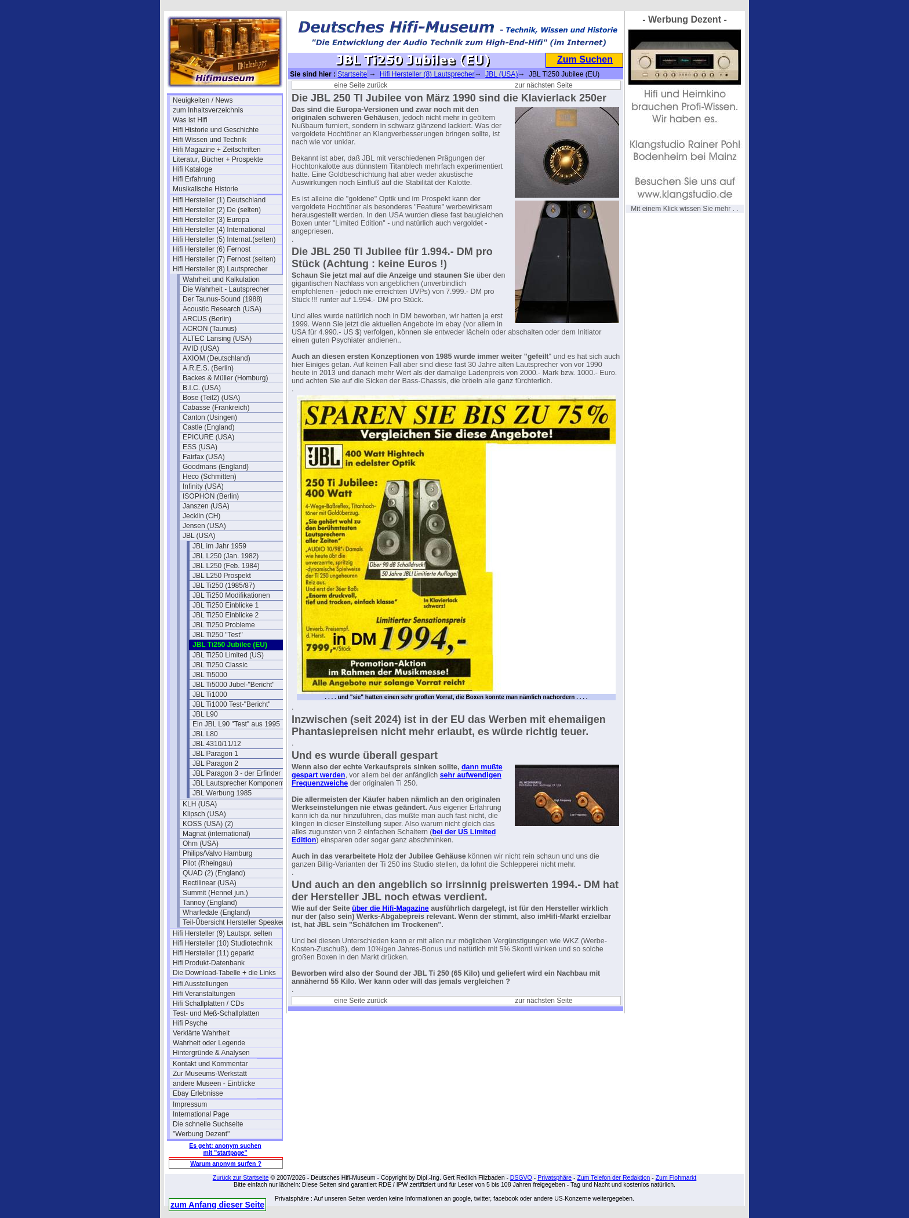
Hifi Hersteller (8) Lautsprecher (220, 269)
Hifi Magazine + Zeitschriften (217, 150)
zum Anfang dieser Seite (217, 1204)
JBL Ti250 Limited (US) (228, 655)
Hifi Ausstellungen (200, 984)
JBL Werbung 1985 (222, 793)
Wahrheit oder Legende (209, 1043)
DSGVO (521, 1177)
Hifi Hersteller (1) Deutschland (219, 200)
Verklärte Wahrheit (201, 1033)
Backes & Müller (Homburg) (225, 378)
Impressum (190, 1104)
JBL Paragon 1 (215, 754)
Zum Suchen (585, 59)
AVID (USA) (201, 348)
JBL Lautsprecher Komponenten (242, 783)
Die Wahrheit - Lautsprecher (226, 289)
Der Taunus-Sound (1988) (223, 299)
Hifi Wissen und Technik (209, 140)
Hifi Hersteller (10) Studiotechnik (222, 943)
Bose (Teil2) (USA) (211, 398)
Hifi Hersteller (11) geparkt (213, 953)
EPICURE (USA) (208, 437)
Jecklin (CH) (201, 516)
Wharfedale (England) (216, 912)
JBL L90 (205, 714)
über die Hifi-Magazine (390, 908)
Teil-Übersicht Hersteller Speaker (233, 922)
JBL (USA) (199, 536)
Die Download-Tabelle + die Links (224, 973)
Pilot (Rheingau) (207, 863)
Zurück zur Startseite (241, 1177)
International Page (201, 1114)
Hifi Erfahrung (194, 179)
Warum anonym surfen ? (225, 1163)
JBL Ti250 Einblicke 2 (225, 615)
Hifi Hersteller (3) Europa (211, 220)
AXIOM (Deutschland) (216, 358)
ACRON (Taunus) (210, 329)
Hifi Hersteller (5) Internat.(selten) (224, 239)
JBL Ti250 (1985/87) (223, 585)
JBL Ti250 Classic (220, 665)
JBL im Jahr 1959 (219, 546)
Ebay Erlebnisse (198, 1093)
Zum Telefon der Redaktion (613, 1177)
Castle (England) (208, 427)
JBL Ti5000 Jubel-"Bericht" (233, 685)
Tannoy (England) (210, 903)
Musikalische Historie (205, 189)
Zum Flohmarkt (676, 1177)
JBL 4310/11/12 (216, 744)
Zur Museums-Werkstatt (210, 1074)
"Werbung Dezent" (201, 1134)
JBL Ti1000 (209, 694)
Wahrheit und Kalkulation (221, 279)
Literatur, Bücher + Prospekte (218, 159)
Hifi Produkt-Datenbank (209, 963)
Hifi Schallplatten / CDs (208, 1003)
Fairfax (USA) (204, 457)
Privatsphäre (554, 1177)
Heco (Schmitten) (210, 476)
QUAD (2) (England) (214, 873)
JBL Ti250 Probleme (223, 625)
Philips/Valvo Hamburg (218, 853)
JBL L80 (205, 734)
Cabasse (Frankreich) (216, 407)
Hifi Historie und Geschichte (216, 130)
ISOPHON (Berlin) (211, 496)
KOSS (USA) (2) (208, 824)
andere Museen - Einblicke (214, 1083)
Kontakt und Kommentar (210, 1064)
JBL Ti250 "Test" (217, 635)
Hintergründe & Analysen (211, 1053)
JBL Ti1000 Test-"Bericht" (231, 704)
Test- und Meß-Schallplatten (216, 1013)
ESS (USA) (200, 447)
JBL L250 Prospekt (221, 576)
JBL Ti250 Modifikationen (231, 595)
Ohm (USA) (201, 843)
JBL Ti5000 (209, 675)
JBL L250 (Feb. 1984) (226, 566)
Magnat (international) (216, 834)
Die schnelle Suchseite (208, 1124)
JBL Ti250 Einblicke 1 (225, 605)
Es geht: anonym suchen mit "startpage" (225, 1149)
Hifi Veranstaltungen (204, 994)
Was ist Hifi (190, 120)
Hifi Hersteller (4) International (219, 230)
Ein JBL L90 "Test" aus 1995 (236, 724)
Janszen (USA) (206, 506)
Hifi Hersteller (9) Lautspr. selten (222, 933)
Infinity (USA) (203, 486)
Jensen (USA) (204, 526)
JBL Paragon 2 (215, 763)
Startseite (352, 74)
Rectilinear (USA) (210, 883)
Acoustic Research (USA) (222, 309)
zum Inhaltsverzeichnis (208, 110)
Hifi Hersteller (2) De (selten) (217, 210)
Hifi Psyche (190, 1023)
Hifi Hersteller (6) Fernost (211, 249)
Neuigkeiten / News (202, 100)
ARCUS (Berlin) (207, 319)
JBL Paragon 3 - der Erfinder (236, 773)
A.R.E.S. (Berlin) (208, 368)
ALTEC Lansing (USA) (217, 339)
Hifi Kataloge (192, 169)
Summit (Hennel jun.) (215, 893)
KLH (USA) (200, 804)
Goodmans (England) (216, 467)
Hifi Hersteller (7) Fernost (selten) (224, 259)
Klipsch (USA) (204, 814)
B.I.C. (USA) (202, 388)
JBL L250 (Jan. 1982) (225, 556)
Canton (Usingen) (210, 417)
